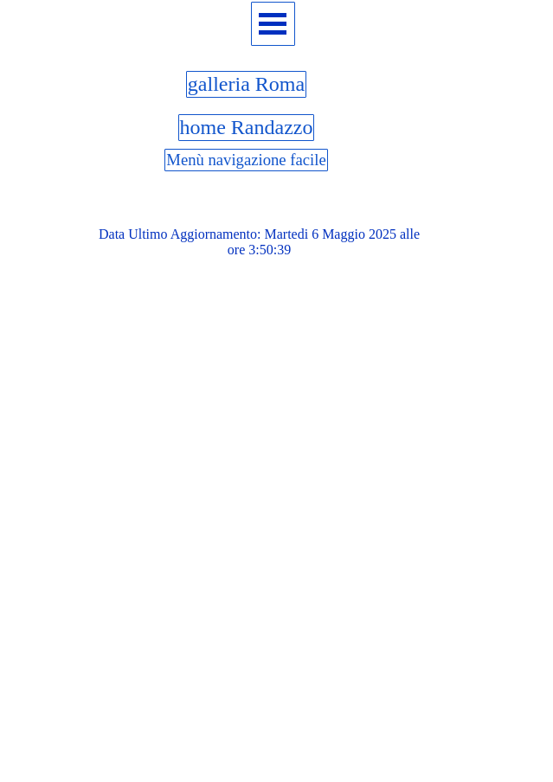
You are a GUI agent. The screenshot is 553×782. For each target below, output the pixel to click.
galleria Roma (246, 84)
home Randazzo (246, 127)
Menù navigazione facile (245, 160)
